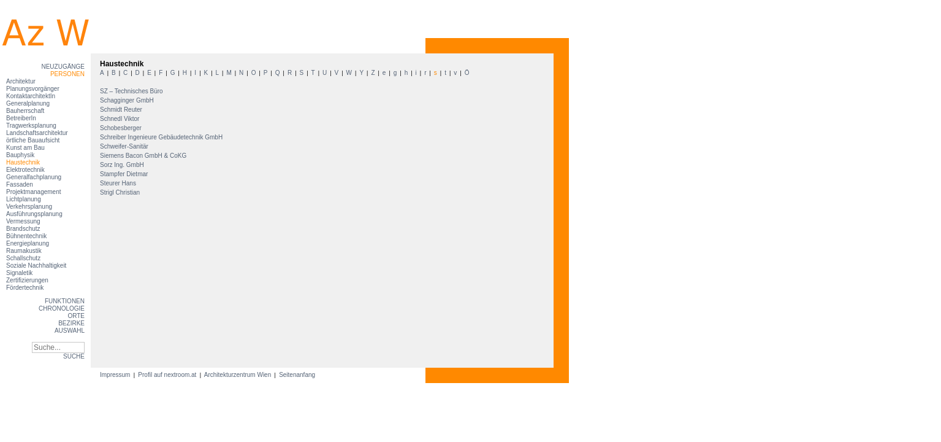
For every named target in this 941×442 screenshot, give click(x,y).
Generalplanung (28, 103)
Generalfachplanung (33, 177)
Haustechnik (23, 162)
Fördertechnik (25, 287)
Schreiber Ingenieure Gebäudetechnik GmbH (162, 137)
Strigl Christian (121, 192)
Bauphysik (20, 155)
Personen (67, 74)
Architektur (21, 81)
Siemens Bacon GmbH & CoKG (144, 155)
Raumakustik (24, 250)
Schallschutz (23, 258)
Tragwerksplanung (31, 125)
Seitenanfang (297, 374)
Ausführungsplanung (34, 214)
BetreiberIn (21, 118)
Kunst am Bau (25, 147)
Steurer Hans (119, 183)
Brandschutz (23, 228)
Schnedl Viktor (120, 118)
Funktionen (65, 301)
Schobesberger (121, 128)
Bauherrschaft (25, 110)
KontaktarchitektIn (30, 96)
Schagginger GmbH (128, 100)
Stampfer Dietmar (125, 174)
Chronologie (62, 308)
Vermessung (23, 221)
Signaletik (19, 272)
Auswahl (70, 330)
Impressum (116, 374)
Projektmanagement (33, 191)
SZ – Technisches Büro (132, 91)
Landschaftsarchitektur (37, 133)
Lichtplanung (23, 199)
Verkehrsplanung (29, 206)
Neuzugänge (63, 66)
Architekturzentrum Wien (238, 374)
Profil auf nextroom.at (168, 374)
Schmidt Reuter (122, 109)
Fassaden (19, 184)
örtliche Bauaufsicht (32, 140)
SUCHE (74, 356)
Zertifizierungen (27, 280)
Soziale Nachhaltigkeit (36, 265)
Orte (76, 315)
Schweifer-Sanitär (125, 146)
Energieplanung (27, 243)
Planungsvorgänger (32, 88)
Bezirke (71, 323)
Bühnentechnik (26, 236)
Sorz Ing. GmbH (122, 164)
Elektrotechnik (25, 169)
